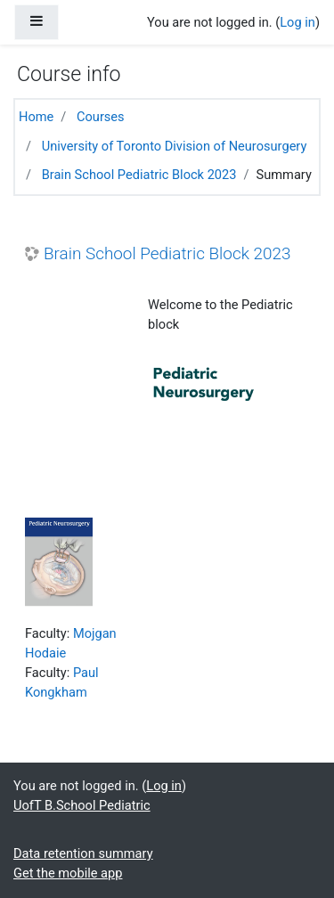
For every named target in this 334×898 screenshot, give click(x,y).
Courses (101, 117)
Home (36, 117)
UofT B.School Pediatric (82, 805)
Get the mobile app (67, 873)
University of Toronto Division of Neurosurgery (174, 146)
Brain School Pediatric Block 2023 (139, 175)
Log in (297, 22)
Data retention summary (83, 853)
